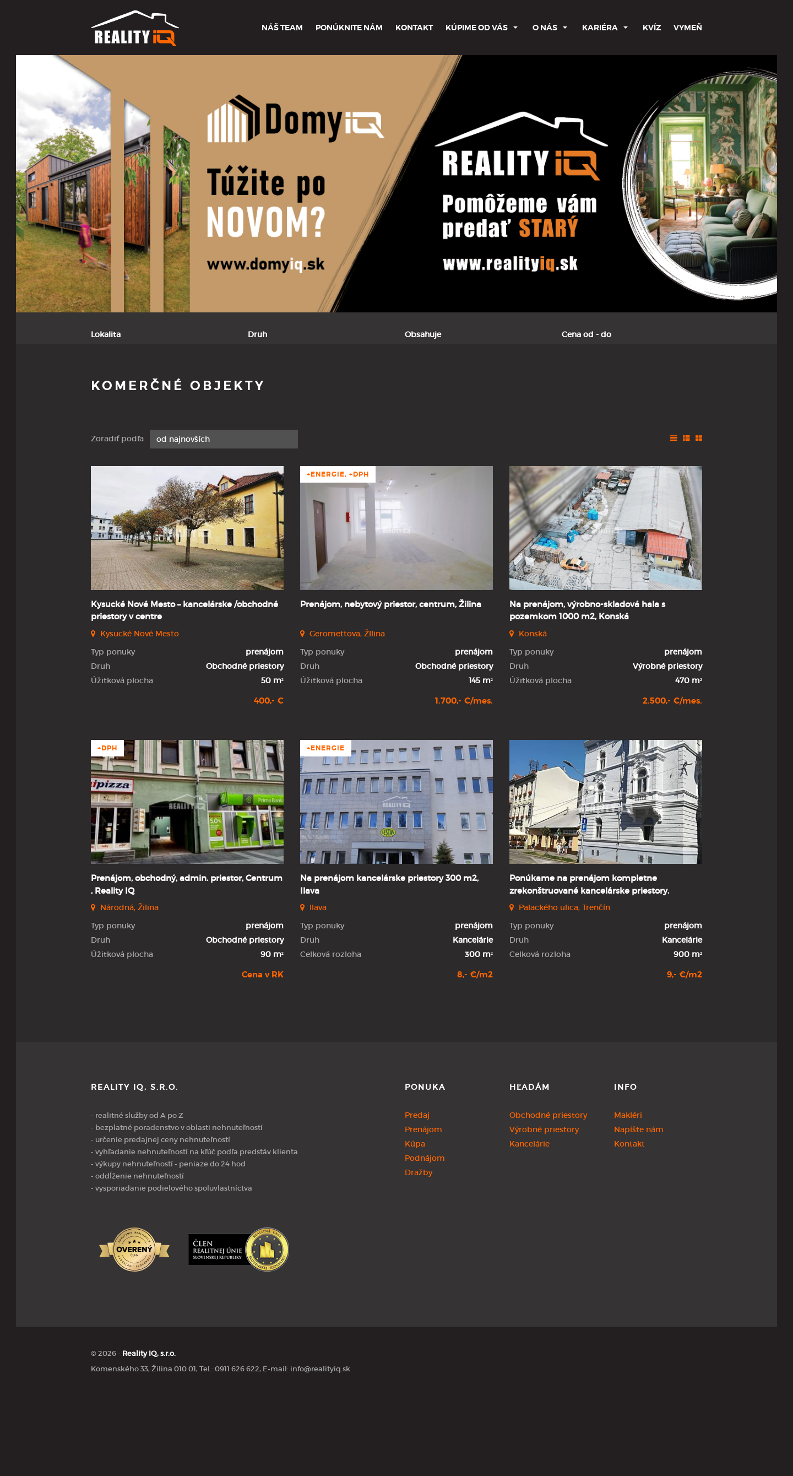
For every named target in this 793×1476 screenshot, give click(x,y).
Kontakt (414, 28)
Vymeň (687, 28)
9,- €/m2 (684, 1055)
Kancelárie (529, 1224)
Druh (257, 334)
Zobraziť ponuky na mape (475, 389)
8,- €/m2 (475, 1055)
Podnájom (303, 389)
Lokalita (106, 334)
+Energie (326, 828)
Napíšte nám (639, 1209)
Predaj (122, 389)
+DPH (107, 828)
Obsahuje (423, 334)
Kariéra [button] (600, 28)
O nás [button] (545, 28)
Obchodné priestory (548, 1195)
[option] (396, 183)
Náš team (282, 28)
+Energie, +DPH (338, 554)
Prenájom (184, 389)
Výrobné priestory (544, 1209)
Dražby (418, 1252)
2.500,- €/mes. (672, 780)
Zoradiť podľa (117, 519)
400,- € (269, 780)
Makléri (628, 1195)
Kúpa (243, 389)
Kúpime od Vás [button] (477, 28)
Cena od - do (586, 334)
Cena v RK (263, 1055)
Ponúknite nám (349, 28)
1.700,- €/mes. (464, 780)
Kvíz (652, 28)
